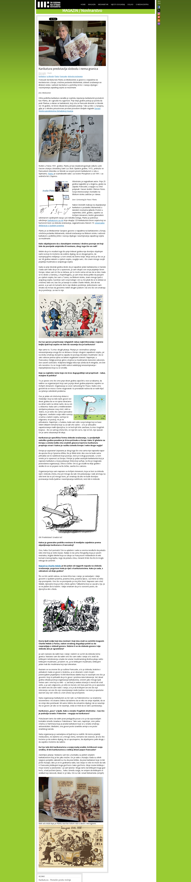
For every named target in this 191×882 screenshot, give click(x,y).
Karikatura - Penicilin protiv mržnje (55, 880)
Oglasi (130, 4)
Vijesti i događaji (118, 4)
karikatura (42, 76)
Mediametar (103, 4)
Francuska (63, 76)
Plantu (57, 76)
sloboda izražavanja (75, 76)
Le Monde (50, 76)
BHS (159, 1)
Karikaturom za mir (55, 220)
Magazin (92, 4)
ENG (159, 3)
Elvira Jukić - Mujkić (45, 73)
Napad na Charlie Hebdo (50, 566)
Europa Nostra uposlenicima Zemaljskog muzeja (69, 109)
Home (83, 4)
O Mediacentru (142, 4)
